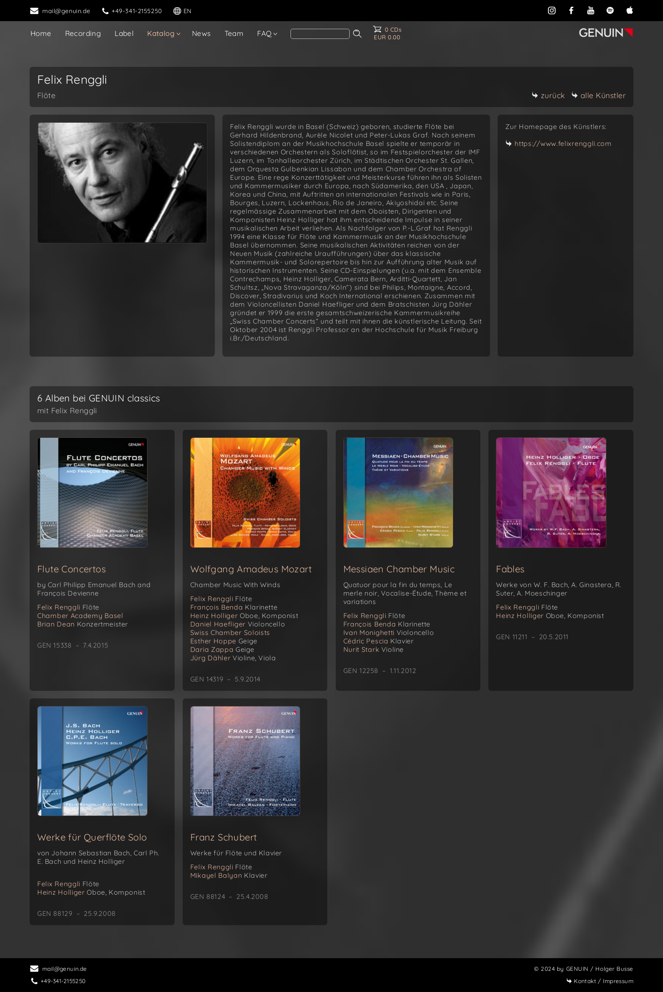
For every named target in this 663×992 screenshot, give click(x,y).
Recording (83, 33)
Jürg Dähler (233, 658)
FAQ (264, 33)
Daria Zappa (222, 649)
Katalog (161, 33)
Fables (510, 569)
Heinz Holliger (244, 615)
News (201, 33)
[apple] (630, 10)
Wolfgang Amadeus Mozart (251, 569)
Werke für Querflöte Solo (92, 837)
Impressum (599, 980)
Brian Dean (82, 624)
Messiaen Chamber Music (399, 569)
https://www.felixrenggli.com (563, 143)
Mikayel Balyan (229, 875)
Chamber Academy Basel (80, 615)
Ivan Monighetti (388, 632)
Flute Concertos (71, 569)
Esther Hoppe (224, 641)
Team (234, 33)
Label (124, 33)
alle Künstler (598, 95)
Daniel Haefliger (237, 624)
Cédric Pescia (378, 641)
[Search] (320, 34)
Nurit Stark (373, 649)
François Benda (233, 607)
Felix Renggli (68, 607)
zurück (548, 95)
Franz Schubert (223, 837)
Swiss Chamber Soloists (230, 632)
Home (41, 33)
